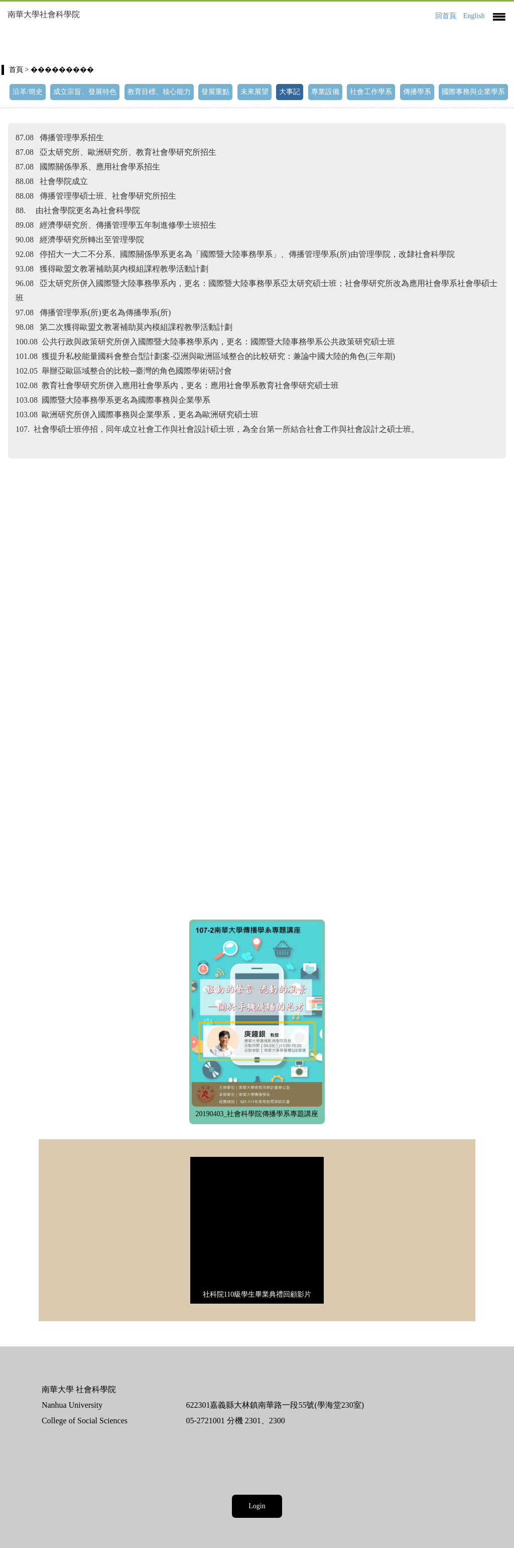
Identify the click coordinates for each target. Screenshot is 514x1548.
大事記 (289, 92)
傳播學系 (417, 92)
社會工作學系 (371, 92)
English (474, 16)
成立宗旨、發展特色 (84, 92)
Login (256, 1506)
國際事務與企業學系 (473, 92)
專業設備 (325, 92)
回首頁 (445, 16)
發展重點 (215, 92)
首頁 (16, 69)
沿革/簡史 (28, 92)
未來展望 (254, 92)
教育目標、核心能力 (159, 92)
